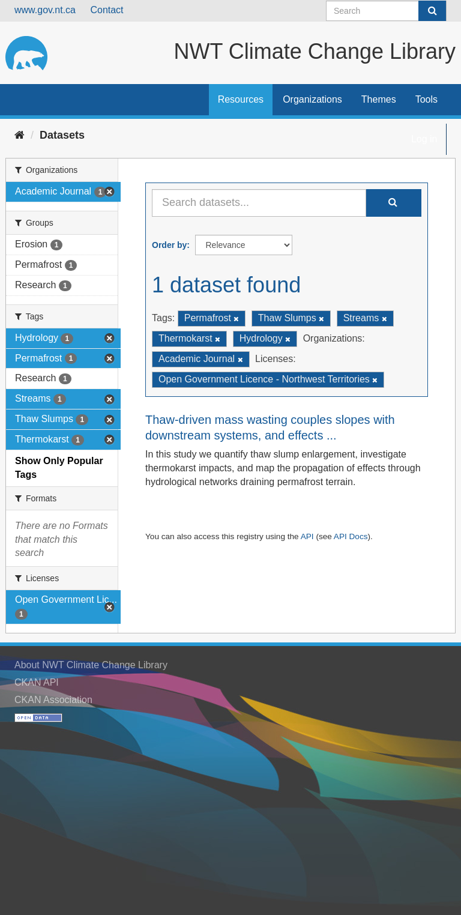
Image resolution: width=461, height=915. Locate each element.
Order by (169, 245)
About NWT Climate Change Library (90, 665)
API (307, 536)
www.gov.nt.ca (45, 10)
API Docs (351, 536)
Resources (241, 99)
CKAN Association (53, 700)
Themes (378, 99)
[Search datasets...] (259, 203)
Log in (424, 139)
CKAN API (36, 682)
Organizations (312, 99)
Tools (426, 99)
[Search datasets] (386, 11)
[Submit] (432, 11)
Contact (106, 10)
